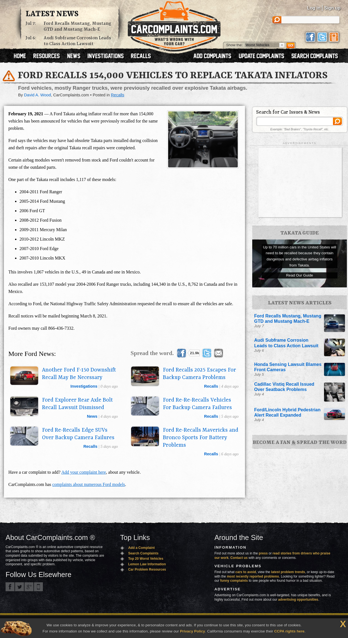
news (92, 416)
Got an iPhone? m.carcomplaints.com (38, 586)
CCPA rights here (289, 631)
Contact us (239, 558)
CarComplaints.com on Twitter (19, 586)
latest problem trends (288, 572)
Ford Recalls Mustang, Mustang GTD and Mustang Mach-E (77, 26)
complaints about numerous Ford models (88, 484)
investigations (83, 386)
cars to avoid (246, 572)
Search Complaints (143, 553)
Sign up (332, 8)
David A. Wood (37, 95)
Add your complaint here (83, 472)
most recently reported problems (253, 576)
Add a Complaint (141, 548)
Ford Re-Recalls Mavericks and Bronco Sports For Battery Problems (200, 437)
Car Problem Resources (147, 569)
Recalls (117, 95)
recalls (211, 386)
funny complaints (234, 581)
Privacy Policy (192, 631)
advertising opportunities (298, 600)
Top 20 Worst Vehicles (145, 559)
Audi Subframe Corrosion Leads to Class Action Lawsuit (77, 41)
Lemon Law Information (147, 564)
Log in (313, 8)
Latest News (52, 14)
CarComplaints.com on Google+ (28, 586)
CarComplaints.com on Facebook (10, 586)
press (263, 553)
